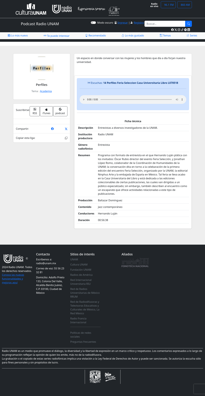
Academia (46, 91)
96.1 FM (168, 5)
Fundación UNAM (80, 269)
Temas (165, 35)
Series (191, 35)
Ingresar (123, 22)
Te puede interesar (57, 36)
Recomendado (95, 35)
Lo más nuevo (18, 35)
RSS (35, 111)
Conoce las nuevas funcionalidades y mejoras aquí (13, 278)
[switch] (93, 22)
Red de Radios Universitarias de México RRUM (85, 292)
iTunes (46, 111)
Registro (139, 22)
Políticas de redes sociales (80, 334)
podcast (60, 111)
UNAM (74, 259)
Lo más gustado (133, 35)
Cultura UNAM (79, 264)
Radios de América (81, 275)
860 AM (184, 5)
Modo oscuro (105, 22)
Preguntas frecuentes (83, 342)
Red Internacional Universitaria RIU (81, 282)
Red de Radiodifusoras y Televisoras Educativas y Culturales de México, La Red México (84, 307)
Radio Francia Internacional (78, 320)
